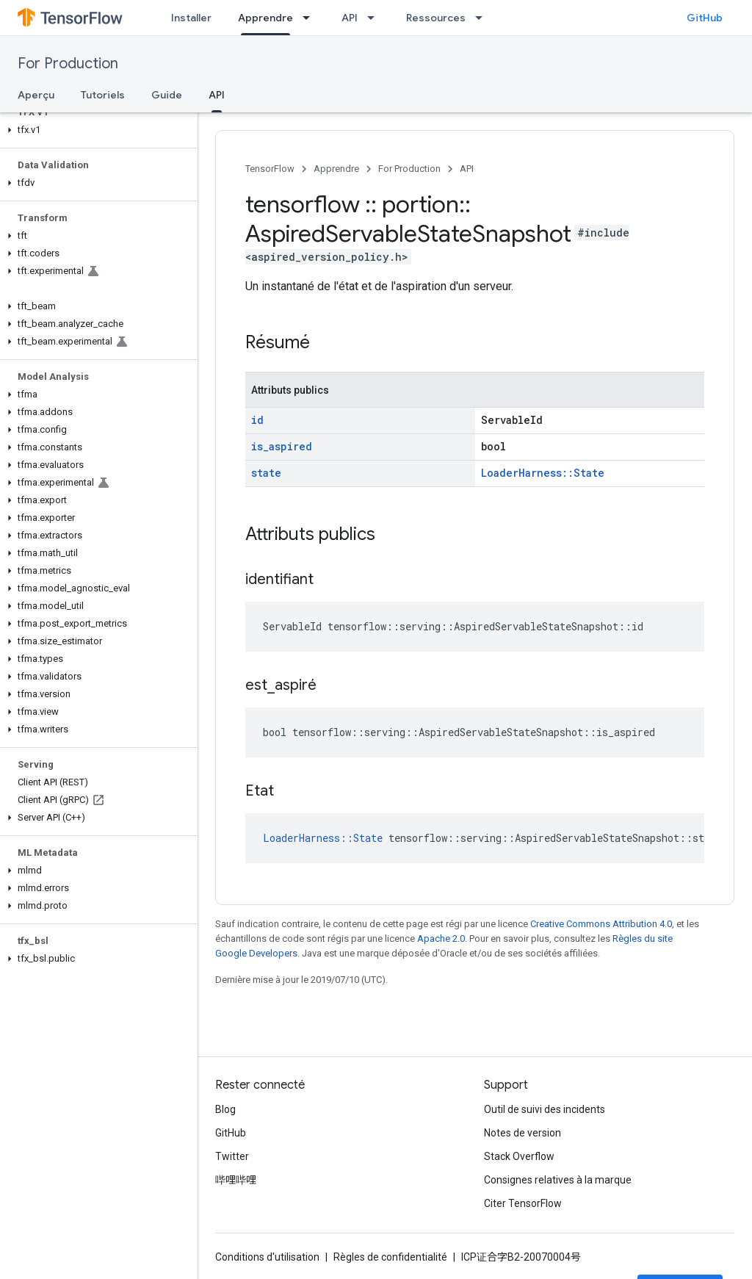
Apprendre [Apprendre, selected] (265, 17)
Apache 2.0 (441, 938)
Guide (166, 94)
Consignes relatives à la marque (558, 1180)
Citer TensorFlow (523, 1203)
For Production (68, 63)
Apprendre (336, 168)
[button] (96, 130)
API (349, 17)
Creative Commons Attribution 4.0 (601, 923)
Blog (225, 1109)
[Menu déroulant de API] (375, 17)
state (266, 473)
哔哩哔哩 (235, 1180)
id (257, 420)
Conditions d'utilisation (267, 1257)
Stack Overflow (519, 1156)
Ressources (436, 17)
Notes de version (522, 1133)
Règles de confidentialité (390, 1257)
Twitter (232, 1156)
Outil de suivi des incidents (544, 1109)
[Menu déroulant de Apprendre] (310, 17)
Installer (191, 17)
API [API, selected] (217, 94)
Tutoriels (103, 94)
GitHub (705, 17)
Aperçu (36, 94)
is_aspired (281, 446)
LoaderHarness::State (542, 473)
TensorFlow (269, 168)
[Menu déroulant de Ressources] (483, 17)
